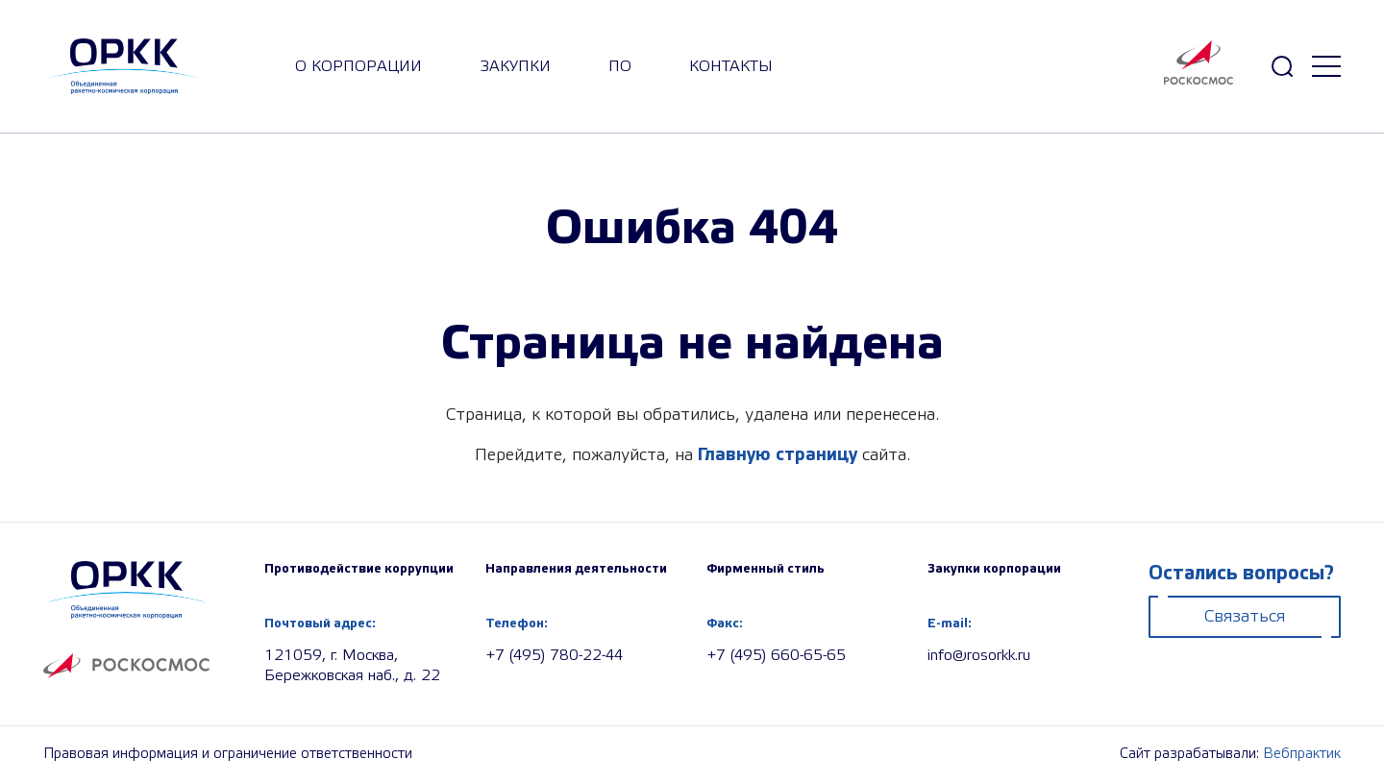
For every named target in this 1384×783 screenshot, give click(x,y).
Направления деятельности (576, 568)
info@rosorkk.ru (978, 656)
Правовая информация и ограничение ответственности (227, 754)
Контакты (731, 67)
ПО (619, 67)
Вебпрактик (1302, 754)
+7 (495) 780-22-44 (554, 656)
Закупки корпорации (994, 568)
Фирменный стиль (765, 568)
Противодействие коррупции (359, 568)
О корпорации (358, 67)
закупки (515, 67)
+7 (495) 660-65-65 (776, 656)
